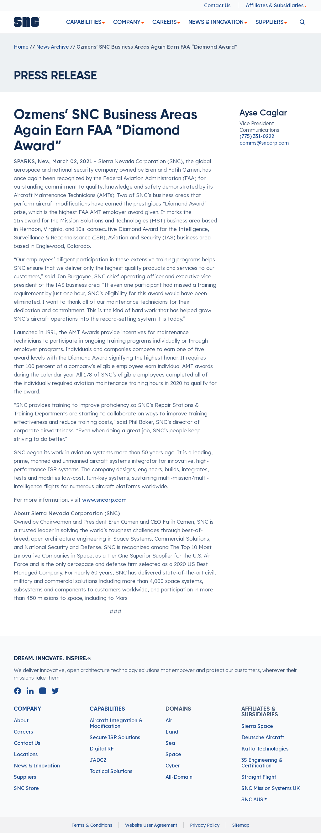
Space (173, 754)
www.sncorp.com (104, 499)
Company (126, 22)
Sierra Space (257, 726)
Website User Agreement (151, 825)
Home (21, 47)
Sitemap (241, 825)
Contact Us (217, 5)
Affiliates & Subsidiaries (276, 5)
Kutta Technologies (264, 748)
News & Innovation (216, 22)
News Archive (52, 47)
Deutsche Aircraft (262, 737)
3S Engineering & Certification (261, 762)
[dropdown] (103, 23)
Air (169, 720)
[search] (302, 21)
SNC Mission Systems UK (270, 788)
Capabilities (83, 22)
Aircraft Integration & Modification (116, 723)
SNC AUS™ (254, 799)
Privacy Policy (204, 825)
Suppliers (269, 22)
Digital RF (102, 748)
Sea (170, 743)
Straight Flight (258, 777)
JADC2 (98, 760)
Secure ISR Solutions (115, 737)
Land (172, 731)
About (21, 720)
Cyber (173, 765)
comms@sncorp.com (264, 143)
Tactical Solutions (111, 771)
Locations (26, 754)
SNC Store (26, 788)
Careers (164, 22)
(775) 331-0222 (256, 136)
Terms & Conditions (91, 825)
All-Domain (179, 777)
